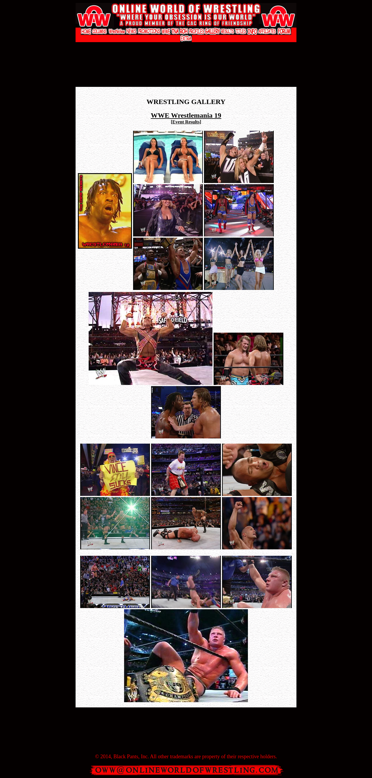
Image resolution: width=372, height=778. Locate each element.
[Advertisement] (186, 48)
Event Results (186, 121)
